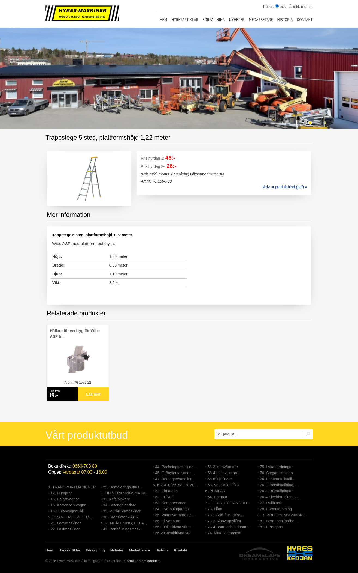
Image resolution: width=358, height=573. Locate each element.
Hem (163, 20)
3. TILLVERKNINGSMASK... (124, 493)
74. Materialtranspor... (226, 533)
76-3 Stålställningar (276, 491)
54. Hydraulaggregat (172, 509)
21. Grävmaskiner (66, 523)
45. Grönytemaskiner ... (175, 473)
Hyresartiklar (184, 20)
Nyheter (236, 20)
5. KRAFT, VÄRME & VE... (175, 485)
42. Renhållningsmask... (123, 529)
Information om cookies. (141, 561)
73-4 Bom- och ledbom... (228, 527)
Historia (285, 20)
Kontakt (305, 20)
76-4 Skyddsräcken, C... (280, 497)
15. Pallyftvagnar (65, 499)
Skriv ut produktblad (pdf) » (284, 187)
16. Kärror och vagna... (70, 505)
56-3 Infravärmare (223, 467)
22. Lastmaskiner (65, 529)
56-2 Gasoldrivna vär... (174, 533)
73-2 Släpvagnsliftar (224, 521)
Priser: (269, 6)
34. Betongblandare (119, 505)
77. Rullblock (271, 503)
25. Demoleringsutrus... (122, 487)
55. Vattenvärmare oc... (175, 515)
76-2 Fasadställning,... (279, 485)
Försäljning (214, 20)
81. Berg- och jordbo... (279, 521)
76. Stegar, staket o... (278, 473)
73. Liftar (215, 509)
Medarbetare (261, 20)
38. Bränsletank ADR (120, 517)
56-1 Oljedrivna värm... (174, 527)
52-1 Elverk (165, 497)
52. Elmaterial (167, 491)
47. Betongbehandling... (175, 479)
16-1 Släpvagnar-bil (67, 511)
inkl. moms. (301, 6)
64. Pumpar (217, 497)
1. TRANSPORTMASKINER (72, 487)
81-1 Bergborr (271, 527)
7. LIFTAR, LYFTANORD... (227, 503)
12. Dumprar (61, 493)
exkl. (281, 6)
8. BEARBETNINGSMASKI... (282, 515)
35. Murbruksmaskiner (122, 511)
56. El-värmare (167, 521)
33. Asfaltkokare (116, 499)
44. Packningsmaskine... (176, 467)
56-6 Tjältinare (220, 479)
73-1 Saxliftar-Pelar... (225, 515)
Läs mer (93, 394)
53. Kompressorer (170, 503)
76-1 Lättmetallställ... (277, 479)
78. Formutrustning (276, 509)
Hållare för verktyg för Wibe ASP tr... (75, 334)
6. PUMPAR (215, 491)
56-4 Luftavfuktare (223, 473)
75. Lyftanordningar (276, 467)
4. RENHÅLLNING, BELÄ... (124, 523)
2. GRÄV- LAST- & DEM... (70, 517)
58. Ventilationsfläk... (225, 485)
